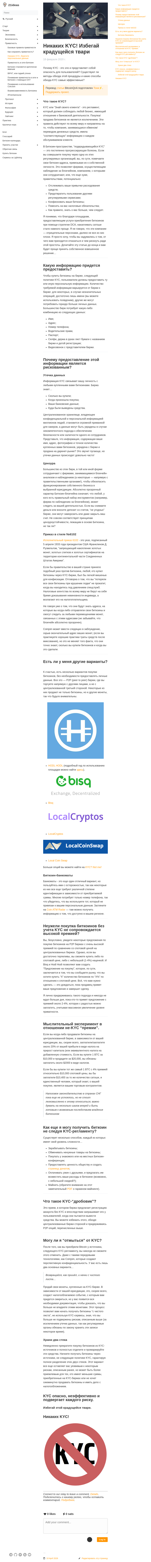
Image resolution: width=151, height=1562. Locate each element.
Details (94, 1494)
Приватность (11, 43)
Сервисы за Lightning (12, 157)
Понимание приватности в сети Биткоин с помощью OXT (22, 78)
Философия (10, 108)
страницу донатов (58, 1168)
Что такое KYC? (124, 5)
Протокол (9, 99)
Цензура (121, 24)
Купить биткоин (10, 153)
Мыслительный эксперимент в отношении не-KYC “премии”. (127, 48)
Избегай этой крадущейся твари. (131, 75)
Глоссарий (7, 136)
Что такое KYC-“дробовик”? (126, 58)
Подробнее (67, 1500)
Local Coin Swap (57, 860)
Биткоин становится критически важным (22, 68)
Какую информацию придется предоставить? (127, 10)
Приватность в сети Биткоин (21, 62)
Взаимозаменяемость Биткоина (22, 91)
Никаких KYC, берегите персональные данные (18, 57)
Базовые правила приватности (22, 47)
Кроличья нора (9, 125)
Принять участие (10, 145)
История (9, 103)
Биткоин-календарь (11, 140)
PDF (69, 1189)
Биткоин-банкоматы (126, 35)
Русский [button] (8, 19)
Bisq (50, 802)
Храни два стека (124, 65)
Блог (5, 132)
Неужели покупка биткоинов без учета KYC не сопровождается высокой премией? (130, 41)
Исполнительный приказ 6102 (60, 540)
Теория (6, 30)
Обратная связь (10, 149)
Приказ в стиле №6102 (127, 28)
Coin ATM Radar (56, 909)
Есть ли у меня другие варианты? (128, 31)
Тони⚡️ (98, 88)
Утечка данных (124, 20)
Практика (7, 120)
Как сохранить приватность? (21, 52)
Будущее (9, 112)
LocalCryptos (55, 833)
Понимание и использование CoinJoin (21, 85)
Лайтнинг (9, 116)
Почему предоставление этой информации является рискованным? (130, 16)
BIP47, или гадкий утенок (19, 73)
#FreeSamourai (14, 95)
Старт (5, 26)
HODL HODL (55, 765)
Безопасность (11, 39)
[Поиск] (20, 12)
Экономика (10, 35)
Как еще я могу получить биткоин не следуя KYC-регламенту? (130, 53)
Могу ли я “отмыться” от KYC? (127, 62)
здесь (80, 769)
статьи (60, 88)
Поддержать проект (57, 92)
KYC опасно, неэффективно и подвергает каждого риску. (127, 70)
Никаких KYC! (120, 78)
